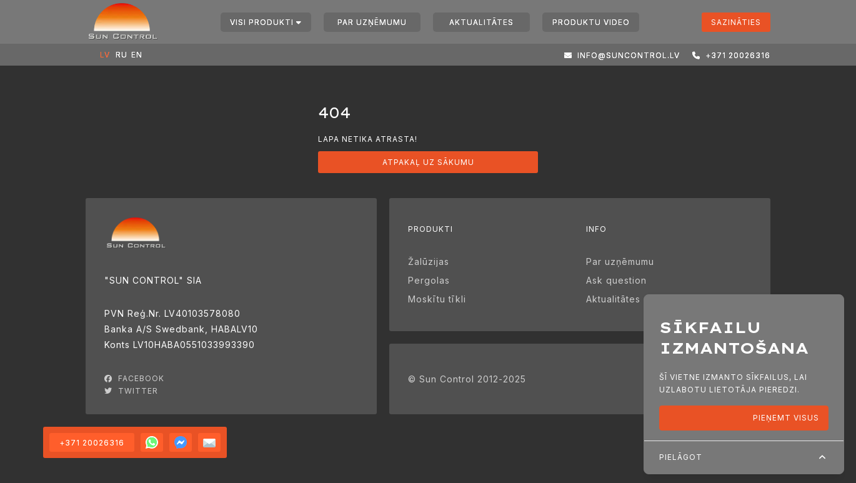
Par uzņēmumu (372, 22)
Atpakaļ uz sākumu (428, 162)
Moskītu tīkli (437, 299)
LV (103, 54)
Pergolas (429, 280)
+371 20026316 (91, 442)
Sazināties (736, 22)
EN (134, 54)
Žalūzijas (428, 261)
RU (119, 54)
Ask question (616, 280)
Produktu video (591, 22)
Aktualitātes (481, 22)
